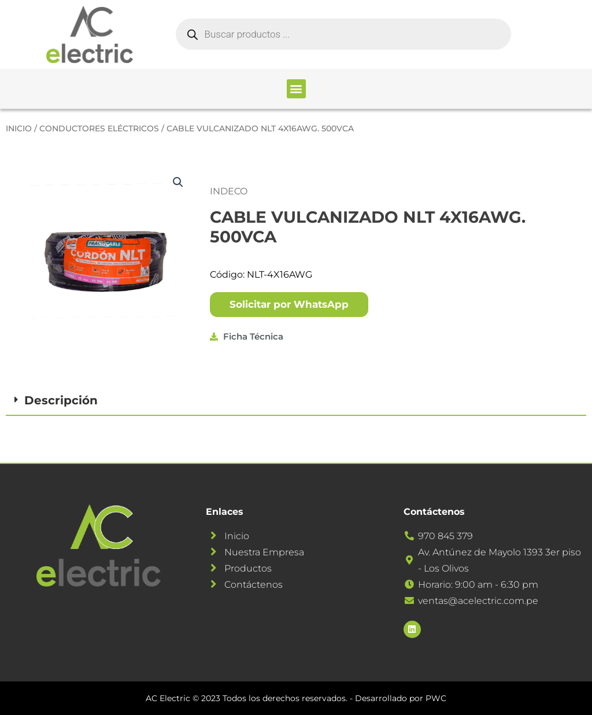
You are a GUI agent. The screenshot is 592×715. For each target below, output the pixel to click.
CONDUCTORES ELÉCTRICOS (99, 128)
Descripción (61, 400)
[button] (296, 88)
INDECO (228, 191)
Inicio (19, 128)
